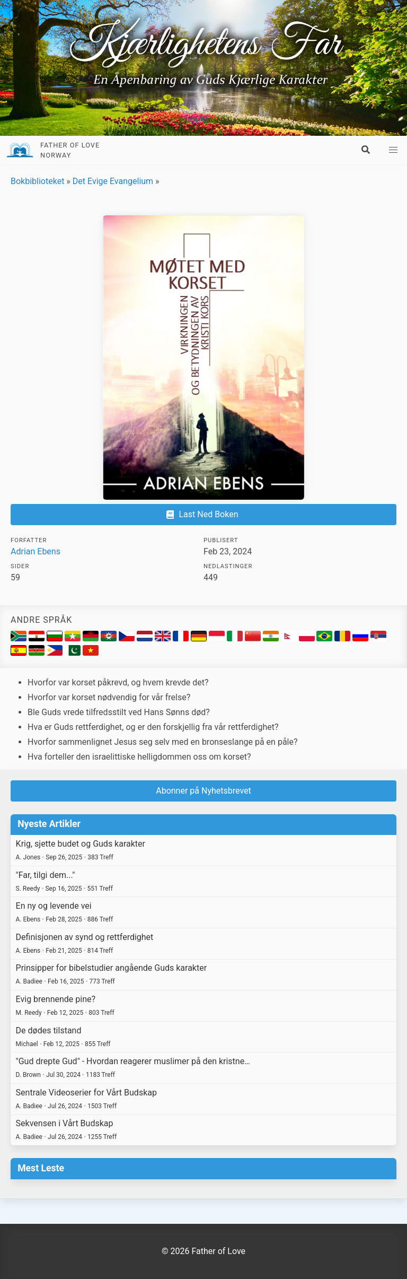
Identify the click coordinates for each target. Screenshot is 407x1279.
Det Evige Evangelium (113, 181)
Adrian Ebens (35, 551)
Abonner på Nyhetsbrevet (203, 791)
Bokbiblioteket (37, 181)
